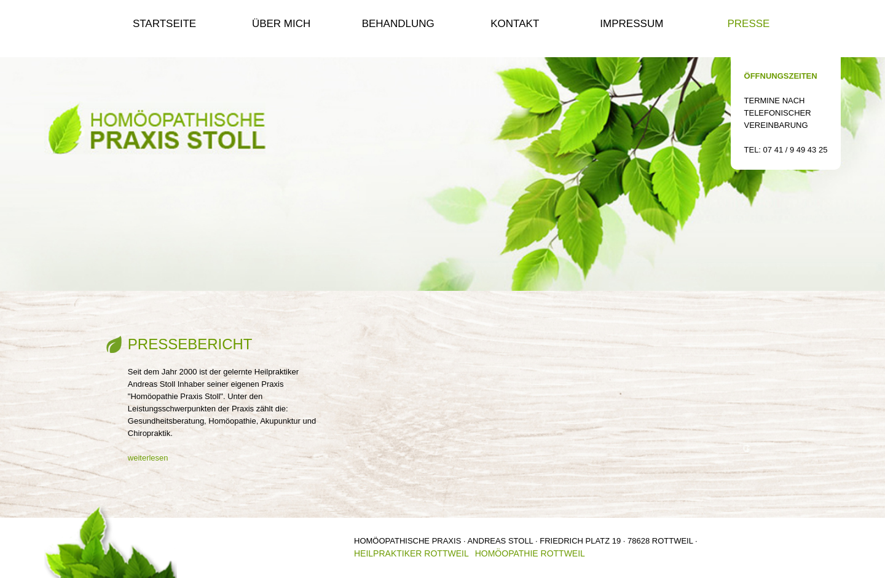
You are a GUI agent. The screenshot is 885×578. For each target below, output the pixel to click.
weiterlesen (148, 457)
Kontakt (514, 24)
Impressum (631, 24)
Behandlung (398, 24)
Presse (748, 24)
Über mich (281, 24)
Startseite (164, 24)
